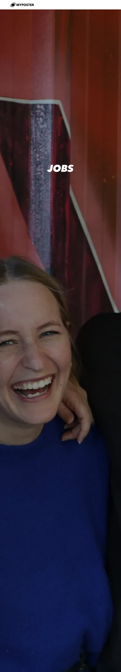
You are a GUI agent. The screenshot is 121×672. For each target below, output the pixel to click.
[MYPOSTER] (22, 5)
